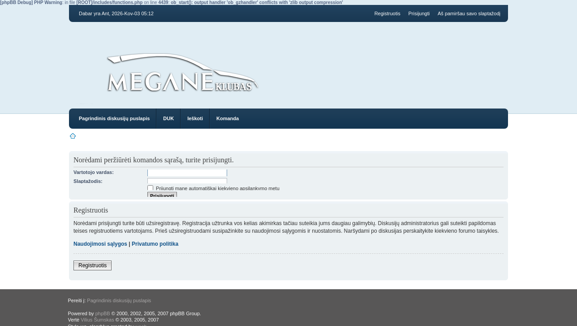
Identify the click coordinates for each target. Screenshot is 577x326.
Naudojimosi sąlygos (100, 244)
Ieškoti (195, 118)
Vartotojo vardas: (93, 172)
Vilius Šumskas (97, 319)
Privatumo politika (155, 244)
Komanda (227, 118)
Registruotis (387, 13)
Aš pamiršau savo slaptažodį (469, 13)
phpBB (102, 313)
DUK (168, 118)
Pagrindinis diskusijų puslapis (114, 118)
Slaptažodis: (88, 181)
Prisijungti (419, 13)
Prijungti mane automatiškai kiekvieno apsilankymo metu (213, 188)
